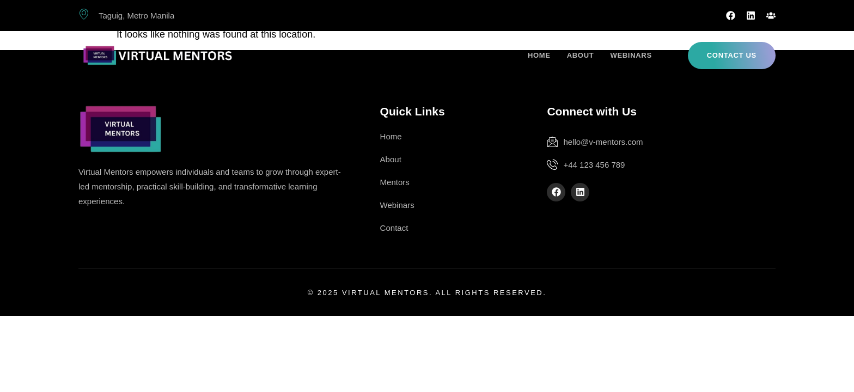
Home (539, 55)
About (580, 55)
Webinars (630, 55)
